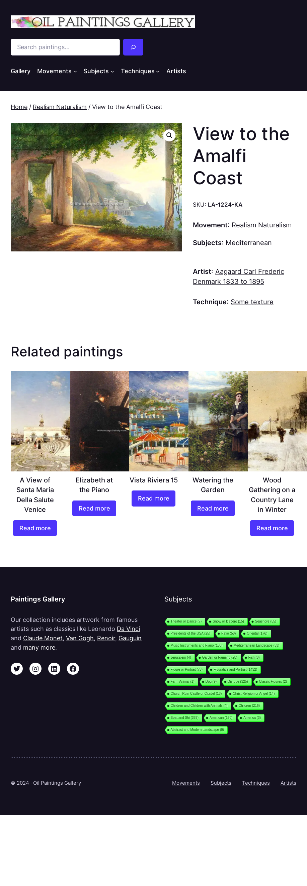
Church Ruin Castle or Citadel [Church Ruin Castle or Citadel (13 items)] (196, 693)
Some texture (252, 302)
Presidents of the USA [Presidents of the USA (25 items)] (190, 633)
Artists (288, 783)
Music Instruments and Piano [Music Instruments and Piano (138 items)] (197, 645)
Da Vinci (128, 628)
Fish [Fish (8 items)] (254, 657)
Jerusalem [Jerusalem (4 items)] (181, 657)
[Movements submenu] (75, 71)
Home (19, 106)
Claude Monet (43, 638)
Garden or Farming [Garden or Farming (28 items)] (219, 657)
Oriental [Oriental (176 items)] (257, 633)
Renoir (106, 638)
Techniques (256, 783)
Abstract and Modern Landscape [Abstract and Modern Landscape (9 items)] (197, 730)
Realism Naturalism (60, 106)
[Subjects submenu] (112, 71)
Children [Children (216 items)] (249, 705)
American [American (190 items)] (221, 717)
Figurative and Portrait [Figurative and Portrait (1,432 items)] (235, 669)
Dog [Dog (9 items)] (211, 681)
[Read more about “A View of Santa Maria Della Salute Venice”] (35, 528)
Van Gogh (80, 638)
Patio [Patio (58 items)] (228, 633)
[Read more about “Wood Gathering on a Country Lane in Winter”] (272, 528)
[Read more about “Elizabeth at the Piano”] (94, 509)
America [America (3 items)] (252, 717)
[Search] (133, 47)
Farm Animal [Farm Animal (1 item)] (183, 681)
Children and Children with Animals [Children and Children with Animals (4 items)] (199, 705)
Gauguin (130, 638)
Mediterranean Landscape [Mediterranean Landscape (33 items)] (257, 645)
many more (39, 647)
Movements (186, 783)
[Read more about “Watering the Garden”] (212, 509)
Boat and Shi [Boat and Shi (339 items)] (185, 717)
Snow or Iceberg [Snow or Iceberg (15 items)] (228, 621)
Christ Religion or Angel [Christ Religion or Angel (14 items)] (254, 693)
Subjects (221, 783)
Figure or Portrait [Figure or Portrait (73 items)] (187, 669)
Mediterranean (249, 243)
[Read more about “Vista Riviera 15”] (153, 498)
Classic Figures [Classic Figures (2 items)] (273, 681)
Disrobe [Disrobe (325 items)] (238, 681)
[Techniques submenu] (158, 71)
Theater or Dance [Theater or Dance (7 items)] (186, 621)
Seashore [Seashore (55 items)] (265, 621)
